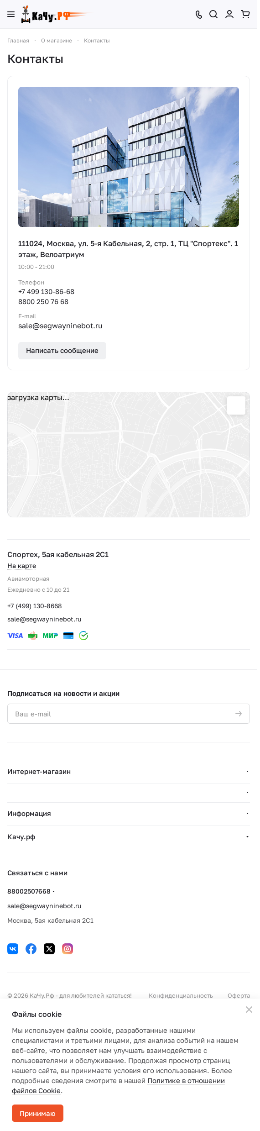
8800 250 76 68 (43, 301)
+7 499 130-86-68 (46, 291)
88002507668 (29, 891)
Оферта (239, 995)
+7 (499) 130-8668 (34, 606)
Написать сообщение (62, 350)
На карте (21, 565)
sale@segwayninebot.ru (44, 619)
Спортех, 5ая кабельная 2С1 (58, 554)
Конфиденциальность (181, 995)
